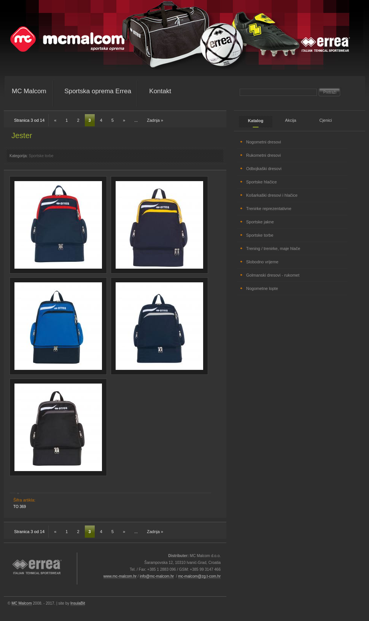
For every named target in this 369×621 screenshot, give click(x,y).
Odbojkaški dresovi (264, 168)
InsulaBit (77, 603)
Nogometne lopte (262, 288)
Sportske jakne (260, 222)
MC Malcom (29, 91)
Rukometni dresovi (263, 155)
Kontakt (160, 91)
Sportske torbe (41, 156)
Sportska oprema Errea (97, 91)
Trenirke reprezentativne (268, 208)
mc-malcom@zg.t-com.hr (199, 576)
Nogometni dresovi (263, 142)
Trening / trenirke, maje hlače (273, 248)
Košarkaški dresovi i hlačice (271, 195)
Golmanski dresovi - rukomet (272, 275)
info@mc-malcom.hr (157, 576)
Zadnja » (155, 120)
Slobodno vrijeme (262, 262)
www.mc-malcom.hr (120, 576)
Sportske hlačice (261, 182)
